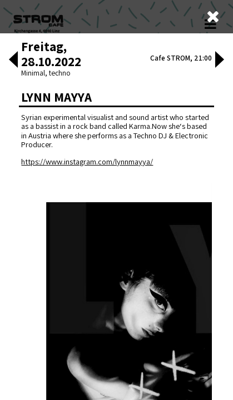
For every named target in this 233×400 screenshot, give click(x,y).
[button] (13, 108)
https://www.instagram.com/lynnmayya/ (87, 209)
